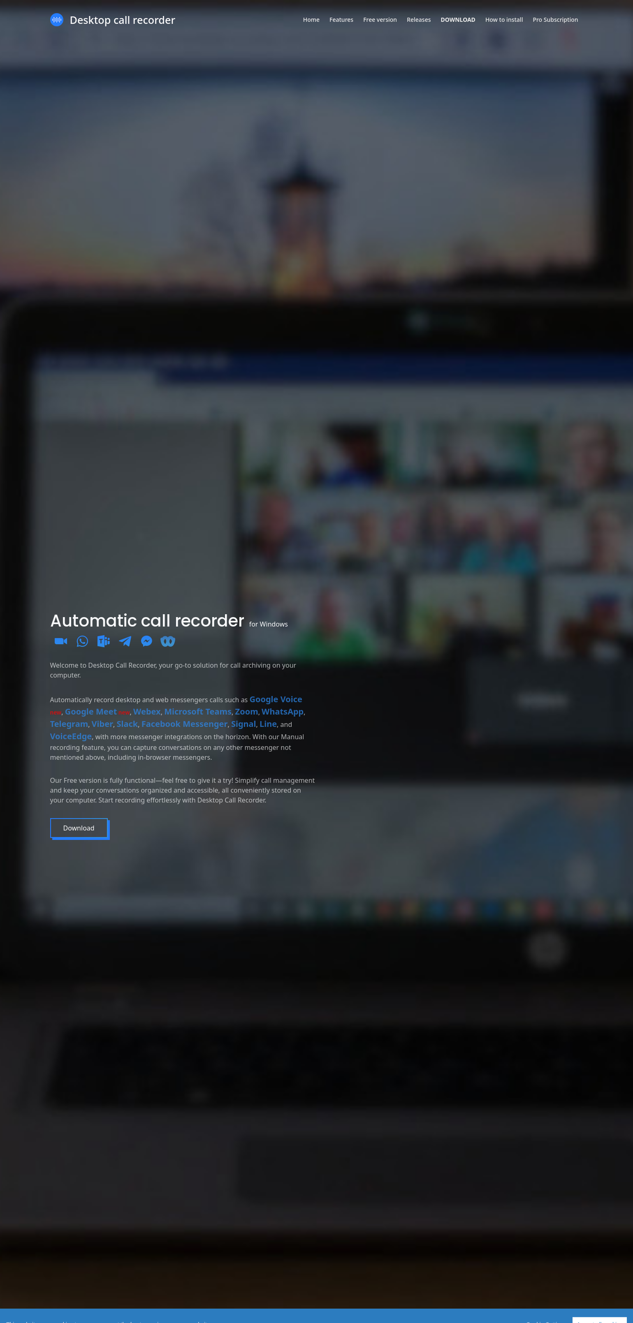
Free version (380, 19)
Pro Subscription (555, 19)
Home (311, 19)
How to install (504, 19)
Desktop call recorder (123, 20)
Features (341, 19)
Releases (419, 19)
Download (78, 828)
